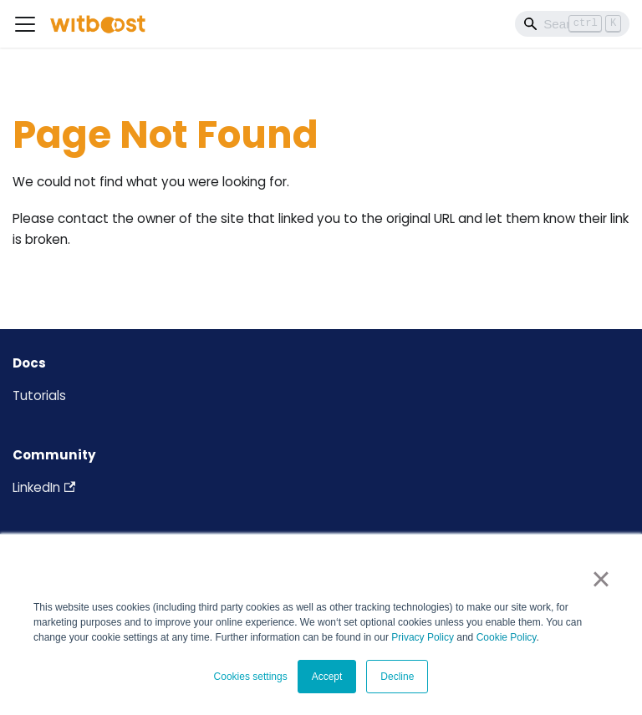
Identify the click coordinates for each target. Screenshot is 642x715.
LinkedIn (44, 487)
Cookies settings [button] (251, 676)
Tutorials (39, 395)
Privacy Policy (422, 637)
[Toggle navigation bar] (25, 24)
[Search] (572, 23)
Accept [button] (327, 676)
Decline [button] (397, 676)
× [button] (600, 578)
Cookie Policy (506, 637)
